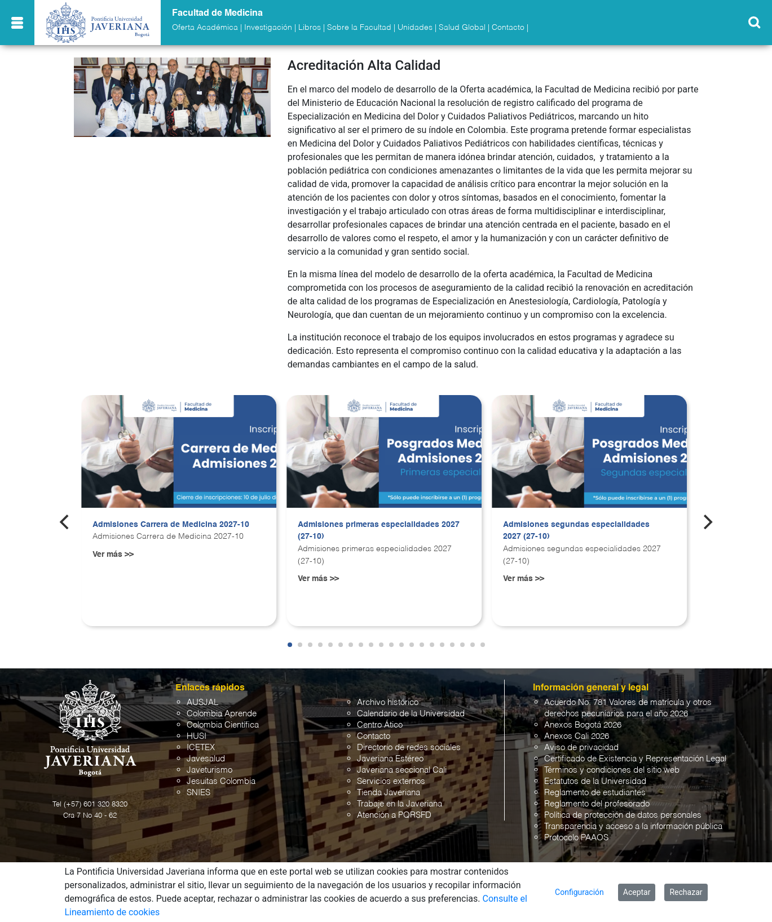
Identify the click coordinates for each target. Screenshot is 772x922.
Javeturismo (209, 770)
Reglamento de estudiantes (595, 792)
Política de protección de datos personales (623, 815)
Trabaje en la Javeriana (399, 804)
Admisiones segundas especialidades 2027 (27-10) (576, 531)
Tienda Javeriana (388, 792)
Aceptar (637, 892)
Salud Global (462, 28)
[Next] (706, 521)
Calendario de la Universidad (411, 714)
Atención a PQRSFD (394, 815)
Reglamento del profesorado (597, 804)
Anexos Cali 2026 (576, 736)
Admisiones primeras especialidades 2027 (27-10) (379, 531)
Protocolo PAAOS (576, 838)
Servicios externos (391, 781)
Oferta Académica (205, 28)
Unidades (415, 28)
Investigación (268, 28)
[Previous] (65, 521)
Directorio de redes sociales (409, 747)
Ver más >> (113, 554)
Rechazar (685, 892)
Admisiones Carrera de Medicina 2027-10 (170, 525)
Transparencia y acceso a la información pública (633, 826)
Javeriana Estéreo (390, 759)
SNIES (198, 792)
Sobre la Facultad (359, 28)
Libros (309, 28)
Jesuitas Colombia (221, 781)
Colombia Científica (223, 725)
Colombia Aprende (222, 714)
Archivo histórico (387, 702)
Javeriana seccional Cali (402, 770)
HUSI (196, 736)
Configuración (579, 892)
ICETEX (201, 747)
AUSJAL (202, 702)
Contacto (508, 28)
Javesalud (206, 759)
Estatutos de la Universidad (595, 781)
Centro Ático (380, 725)
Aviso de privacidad (581, 747)
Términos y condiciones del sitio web (612, 770)
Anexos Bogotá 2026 (582, 725)
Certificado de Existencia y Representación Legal (635, 759)
